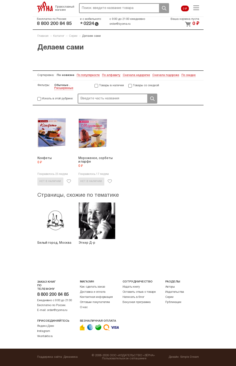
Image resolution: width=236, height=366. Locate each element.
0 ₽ (185, 9)
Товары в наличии (111, 85)
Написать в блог (133, 297)
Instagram (43, 331)
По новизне (65, 75)
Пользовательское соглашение (124, 358)
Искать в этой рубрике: (57, 98)
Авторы (170, 287)
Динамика (70, 357)
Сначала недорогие (136, 75)
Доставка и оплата (93, 292)
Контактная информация (96, 297)
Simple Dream (189, 357)
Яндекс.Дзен (45, 326)
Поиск (164, 8)
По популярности (88, 75)
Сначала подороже (165, 75)
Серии (73, 36)
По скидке (189, 75)
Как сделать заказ (92, 287)
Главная (42, 36)
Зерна (45, 6)
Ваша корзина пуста (185, 19)
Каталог (58, 36)
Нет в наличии (50, 181)
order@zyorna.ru (120, 24)
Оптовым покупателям (95, 302)
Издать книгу (131, 287)
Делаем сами (91, 36)
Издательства (174, 292)
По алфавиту (111, 75)
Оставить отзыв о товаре (139, 292)
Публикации (173, 302)
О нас (84, 307)
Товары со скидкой (146, 85)
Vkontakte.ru (45, 336)
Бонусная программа (137, 302)
